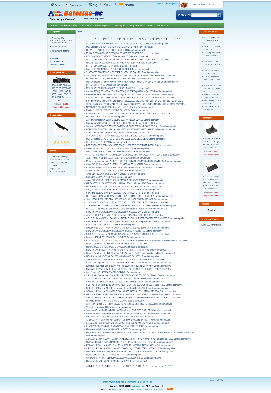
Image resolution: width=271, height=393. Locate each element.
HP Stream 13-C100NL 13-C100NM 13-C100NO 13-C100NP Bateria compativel (123, 186)
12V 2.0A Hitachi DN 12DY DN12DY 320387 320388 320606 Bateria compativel (123, 120)
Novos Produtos (69, 25)
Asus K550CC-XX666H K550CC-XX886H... (212, 88)
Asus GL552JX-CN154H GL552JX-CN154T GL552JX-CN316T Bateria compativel (124, 167)
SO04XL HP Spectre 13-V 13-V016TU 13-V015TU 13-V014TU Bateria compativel (124, 278)
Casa (55, 5)
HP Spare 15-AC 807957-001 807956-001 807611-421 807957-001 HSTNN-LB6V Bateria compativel (133, 294)
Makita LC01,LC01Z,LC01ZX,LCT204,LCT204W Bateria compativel (118, 148)
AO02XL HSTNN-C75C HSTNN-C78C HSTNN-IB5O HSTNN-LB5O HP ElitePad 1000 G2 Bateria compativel (137, 240)
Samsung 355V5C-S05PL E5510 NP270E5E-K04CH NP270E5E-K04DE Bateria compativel (129, 269)
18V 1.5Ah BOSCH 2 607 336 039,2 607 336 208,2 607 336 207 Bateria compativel (125, 136)
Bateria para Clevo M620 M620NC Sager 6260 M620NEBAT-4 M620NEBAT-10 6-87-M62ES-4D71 (132, 94)
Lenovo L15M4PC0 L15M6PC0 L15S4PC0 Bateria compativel (115, 237)
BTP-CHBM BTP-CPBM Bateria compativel (106, 142)
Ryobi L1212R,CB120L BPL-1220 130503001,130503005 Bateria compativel (122, 63)
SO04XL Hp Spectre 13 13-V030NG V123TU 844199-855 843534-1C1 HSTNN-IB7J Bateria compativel (134, 285)
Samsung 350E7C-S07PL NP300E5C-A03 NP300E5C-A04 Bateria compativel (123, 193)
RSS (150, 25)
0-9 (178, 38)
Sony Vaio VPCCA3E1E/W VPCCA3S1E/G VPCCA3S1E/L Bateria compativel (122, 189)
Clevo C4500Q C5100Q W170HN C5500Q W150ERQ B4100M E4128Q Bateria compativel (129, 91)
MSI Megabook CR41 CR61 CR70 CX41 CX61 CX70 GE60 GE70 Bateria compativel (126, 139)
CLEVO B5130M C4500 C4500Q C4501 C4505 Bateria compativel (117, 132)
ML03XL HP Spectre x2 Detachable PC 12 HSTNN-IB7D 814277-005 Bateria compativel (127, 59)
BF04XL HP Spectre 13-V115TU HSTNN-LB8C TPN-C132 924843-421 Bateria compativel (128, 262)
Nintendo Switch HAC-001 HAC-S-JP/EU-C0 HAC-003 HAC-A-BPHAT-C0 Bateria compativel (129, 351)
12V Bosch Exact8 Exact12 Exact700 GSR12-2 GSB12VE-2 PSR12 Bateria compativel (127, 202)
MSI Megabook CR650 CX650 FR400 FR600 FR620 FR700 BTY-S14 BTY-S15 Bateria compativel (132, 82)
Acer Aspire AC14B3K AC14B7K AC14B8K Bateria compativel (115, 272)
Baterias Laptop (59, 42)
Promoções (126, 5)
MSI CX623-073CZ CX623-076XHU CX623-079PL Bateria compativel (119, 151)
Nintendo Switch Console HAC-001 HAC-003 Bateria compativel (116, 329)
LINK (220, 380)
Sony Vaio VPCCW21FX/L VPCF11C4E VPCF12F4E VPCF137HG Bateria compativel (126, 250)
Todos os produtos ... (59, 64)
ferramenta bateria (60, 51)
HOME (105, 382)
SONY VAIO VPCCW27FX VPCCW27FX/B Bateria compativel (115, 170)
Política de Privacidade (59, 160)
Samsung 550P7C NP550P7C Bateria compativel (109, 177)
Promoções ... (56, 58)
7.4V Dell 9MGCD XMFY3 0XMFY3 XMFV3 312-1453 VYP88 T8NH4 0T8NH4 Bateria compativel (131, 205)
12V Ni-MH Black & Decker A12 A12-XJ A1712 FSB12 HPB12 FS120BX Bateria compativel (129, 304)
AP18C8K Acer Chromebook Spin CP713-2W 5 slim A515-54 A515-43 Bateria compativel (128, 313)
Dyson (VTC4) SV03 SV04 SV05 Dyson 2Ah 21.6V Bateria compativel (211, 143)
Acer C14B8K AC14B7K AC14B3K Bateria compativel (111, 224)
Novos (108, 5)
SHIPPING (122, 382)
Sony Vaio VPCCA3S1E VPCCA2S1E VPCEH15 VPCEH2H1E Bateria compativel (124, 231)
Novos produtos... (57, 61)
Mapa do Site (136, 25)
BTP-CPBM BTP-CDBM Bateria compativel (106, 85)
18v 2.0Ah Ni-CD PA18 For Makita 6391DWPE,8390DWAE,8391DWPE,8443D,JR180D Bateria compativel (136, 104)
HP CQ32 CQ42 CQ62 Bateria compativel (106, 116)
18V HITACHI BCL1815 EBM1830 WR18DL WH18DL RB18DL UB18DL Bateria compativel (128, 199)
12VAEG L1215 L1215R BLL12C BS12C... (212, 64)
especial (86, 25)
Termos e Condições (58, 163)
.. (61, 136)
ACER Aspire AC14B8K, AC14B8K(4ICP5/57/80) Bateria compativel (118, 158)
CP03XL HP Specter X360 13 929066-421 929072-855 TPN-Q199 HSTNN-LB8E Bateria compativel (133, 155)
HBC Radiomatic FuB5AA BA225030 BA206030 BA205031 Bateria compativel (123, 256)
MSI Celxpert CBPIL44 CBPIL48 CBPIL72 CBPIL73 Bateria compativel (119, 47)
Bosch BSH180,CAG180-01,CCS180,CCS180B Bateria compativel (117, 69)
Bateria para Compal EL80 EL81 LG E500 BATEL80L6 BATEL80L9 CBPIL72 (122, 123)
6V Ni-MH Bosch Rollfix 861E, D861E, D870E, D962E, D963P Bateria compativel (124, 282)
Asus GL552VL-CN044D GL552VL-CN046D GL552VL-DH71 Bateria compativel (123, 164)
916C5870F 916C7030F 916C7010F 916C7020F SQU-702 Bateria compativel (123, 72)
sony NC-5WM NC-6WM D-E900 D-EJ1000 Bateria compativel (115, 301)
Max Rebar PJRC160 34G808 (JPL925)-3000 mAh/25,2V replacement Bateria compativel (128, 221)
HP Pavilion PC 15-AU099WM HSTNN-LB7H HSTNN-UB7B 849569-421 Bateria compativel (129, 196)
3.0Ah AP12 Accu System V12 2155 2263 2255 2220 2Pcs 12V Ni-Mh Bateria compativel (128, 323)
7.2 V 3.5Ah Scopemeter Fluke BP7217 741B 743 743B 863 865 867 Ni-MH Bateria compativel (130, 275)
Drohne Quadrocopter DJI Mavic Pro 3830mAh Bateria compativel (117, 243)
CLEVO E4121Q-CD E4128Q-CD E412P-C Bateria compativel (115, 50)
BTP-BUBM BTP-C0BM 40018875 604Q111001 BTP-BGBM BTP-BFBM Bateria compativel (129, 145)
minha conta (163, 25)
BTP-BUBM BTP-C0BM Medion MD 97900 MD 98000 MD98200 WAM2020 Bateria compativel (130, 129)
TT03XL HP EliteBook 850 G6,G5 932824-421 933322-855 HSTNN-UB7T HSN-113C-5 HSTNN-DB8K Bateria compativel (61, 92)
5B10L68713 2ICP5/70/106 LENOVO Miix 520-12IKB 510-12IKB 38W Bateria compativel (128, 228)
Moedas (205, 204)
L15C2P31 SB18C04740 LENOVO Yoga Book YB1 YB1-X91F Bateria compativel (124, 326)
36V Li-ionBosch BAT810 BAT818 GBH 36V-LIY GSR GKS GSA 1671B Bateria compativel (128, 310)
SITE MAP (132, 382)
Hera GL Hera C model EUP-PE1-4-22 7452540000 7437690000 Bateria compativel (125, 78)
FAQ (93, 5)
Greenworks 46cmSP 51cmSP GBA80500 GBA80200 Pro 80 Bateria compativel (123, 358)
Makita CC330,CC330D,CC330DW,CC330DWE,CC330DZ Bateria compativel (122, 53)
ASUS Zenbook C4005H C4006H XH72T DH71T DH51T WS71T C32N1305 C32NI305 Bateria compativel (135, 218)
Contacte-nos (74, 5)
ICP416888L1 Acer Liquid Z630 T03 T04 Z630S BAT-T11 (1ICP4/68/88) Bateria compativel (128, 266)
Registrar (173, 4)
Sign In (160, 4)
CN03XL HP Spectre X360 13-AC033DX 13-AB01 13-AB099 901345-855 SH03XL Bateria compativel (133, 297)
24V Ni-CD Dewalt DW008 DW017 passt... (212, 79)
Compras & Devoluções (60, 157)
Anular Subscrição (57, 171)
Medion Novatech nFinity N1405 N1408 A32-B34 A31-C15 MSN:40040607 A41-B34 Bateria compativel (134, 161)
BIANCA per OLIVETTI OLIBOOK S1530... (212, 40)
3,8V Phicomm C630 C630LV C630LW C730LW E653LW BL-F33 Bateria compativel (125, 259)
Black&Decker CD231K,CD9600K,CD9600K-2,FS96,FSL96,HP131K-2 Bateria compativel (128, 113)
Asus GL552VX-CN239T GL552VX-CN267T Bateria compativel (115, 174)
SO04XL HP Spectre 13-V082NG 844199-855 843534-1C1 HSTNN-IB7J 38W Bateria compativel (131, 291)
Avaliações (120, 25)
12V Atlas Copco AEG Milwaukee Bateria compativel (110, 307)
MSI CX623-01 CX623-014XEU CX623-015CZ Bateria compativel (117, 56)
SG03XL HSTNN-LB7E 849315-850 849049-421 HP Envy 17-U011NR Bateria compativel (211, 183)
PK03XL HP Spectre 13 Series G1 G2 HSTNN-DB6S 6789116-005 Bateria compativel (126, 209)
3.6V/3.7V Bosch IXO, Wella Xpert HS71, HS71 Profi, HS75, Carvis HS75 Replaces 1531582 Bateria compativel (138, 339)
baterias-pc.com (139, 386)
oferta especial (102, 25)
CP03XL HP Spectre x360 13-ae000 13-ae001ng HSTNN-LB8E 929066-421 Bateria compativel (131, 348)
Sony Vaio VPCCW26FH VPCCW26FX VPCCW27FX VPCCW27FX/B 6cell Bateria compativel (130, 75)
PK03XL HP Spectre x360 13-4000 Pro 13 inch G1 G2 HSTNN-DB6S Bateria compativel (127, 234)
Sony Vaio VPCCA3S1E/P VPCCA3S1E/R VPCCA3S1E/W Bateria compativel (123, 212)
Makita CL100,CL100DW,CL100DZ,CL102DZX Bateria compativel (117, 110)
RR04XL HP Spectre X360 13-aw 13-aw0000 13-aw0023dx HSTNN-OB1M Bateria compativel (130, 345)
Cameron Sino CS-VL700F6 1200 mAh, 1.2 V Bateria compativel (116, 361)
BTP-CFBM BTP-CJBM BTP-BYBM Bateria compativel (112, 66)
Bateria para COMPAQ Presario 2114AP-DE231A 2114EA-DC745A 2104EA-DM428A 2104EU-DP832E (134, 101)
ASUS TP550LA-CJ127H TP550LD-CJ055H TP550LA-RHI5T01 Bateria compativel (125, 215)
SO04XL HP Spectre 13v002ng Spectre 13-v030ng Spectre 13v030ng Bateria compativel (128, 288)
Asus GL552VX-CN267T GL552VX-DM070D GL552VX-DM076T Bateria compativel (125, 180)
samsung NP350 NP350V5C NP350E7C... (212, 55)
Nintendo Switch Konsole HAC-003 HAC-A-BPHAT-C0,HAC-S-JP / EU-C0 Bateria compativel (129, 342)
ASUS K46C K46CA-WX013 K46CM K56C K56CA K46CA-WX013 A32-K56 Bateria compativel (130, 97)
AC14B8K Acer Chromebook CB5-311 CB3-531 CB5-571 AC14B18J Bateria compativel (127, 43)
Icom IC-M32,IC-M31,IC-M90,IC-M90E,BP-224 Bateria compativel (117, 247)
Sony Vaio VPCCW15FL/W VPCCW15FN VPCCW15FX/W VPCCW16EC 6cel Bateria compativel (131, 126)
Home (54, 25)
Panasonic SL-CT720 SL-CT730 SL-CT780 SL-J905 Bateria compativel (119, 316)
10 (151, 382)
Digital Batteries (59, 46)
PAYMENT (113, 382)
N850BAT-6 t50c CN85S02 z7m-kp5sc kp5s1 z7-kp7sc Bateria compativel (120, 107)
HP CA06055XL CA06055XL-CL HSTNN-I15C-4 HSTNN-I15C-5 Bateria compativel (125, 183)
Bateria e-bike (58, 38)
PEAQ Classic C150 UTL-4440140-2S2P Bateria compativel (114, 355)
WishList (162, 389)
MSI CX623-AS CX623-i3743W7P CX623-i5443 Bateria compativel (117, 88)
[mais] (69, 72)
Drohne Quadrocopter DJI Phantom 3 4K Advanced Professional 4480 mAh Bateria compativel (130, 253)
